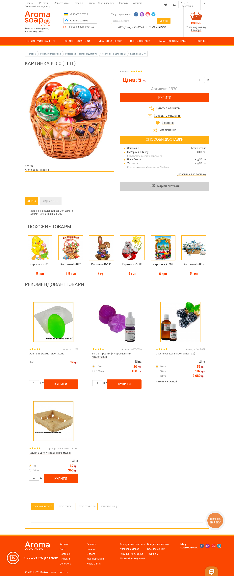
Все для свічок (156, 549)
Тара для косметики (131, 553)
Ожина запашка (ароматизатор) (175, 353)
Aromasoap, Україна (37, 169)
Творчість (152, 553)
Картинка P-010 (137, 54)
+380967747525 (79, 14)
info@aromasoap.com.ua (81, 27)
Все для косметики (158, 544)
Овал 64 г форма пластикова (46, 353)
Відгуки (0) (51, 201)
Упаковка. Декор (129, 549)
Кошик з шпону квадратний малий (50, 452)
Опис (31, 201)
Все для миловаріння (132, 544)
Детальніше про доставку (191, 174)
